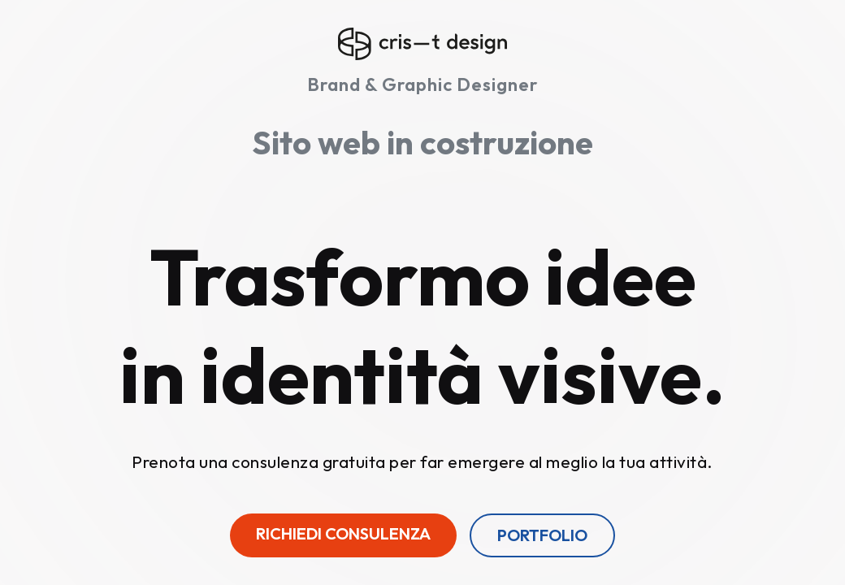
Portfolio (542, 535)
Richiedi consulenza (343, 533)
